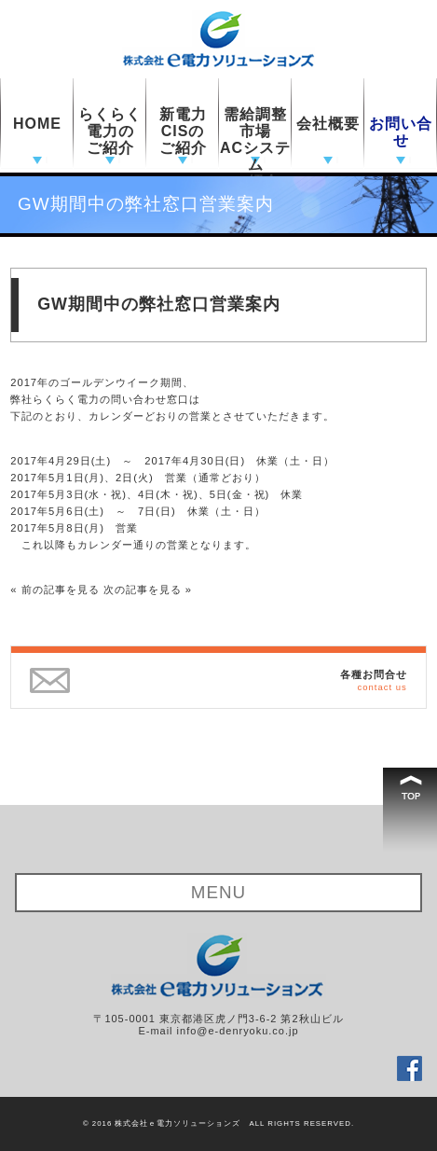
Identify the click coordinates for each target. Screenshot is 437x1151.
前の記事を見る (60, 589)
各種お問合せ (373, 680)
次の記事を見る (142, 589)
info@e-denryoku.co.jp (238, 1030)
